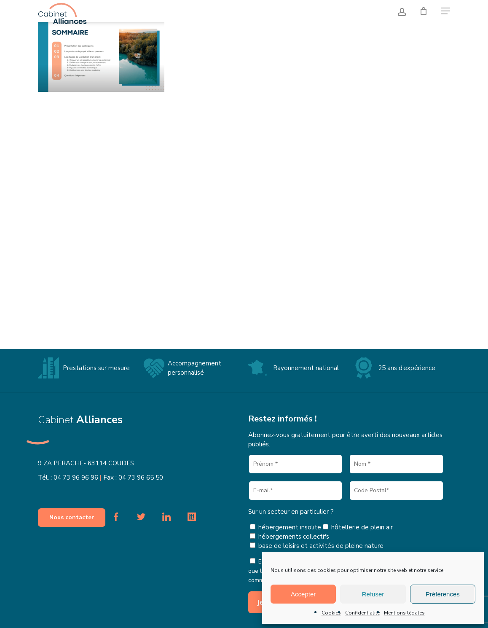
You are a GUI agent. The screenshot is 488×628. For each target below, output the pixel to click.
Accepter (303, 594)
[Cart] (424, 10)
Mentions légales (404, 612)
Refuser (373, 594)
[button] (445, 10)
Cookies (331, 612)
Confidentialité (362, 612)
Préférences (443, 594)
